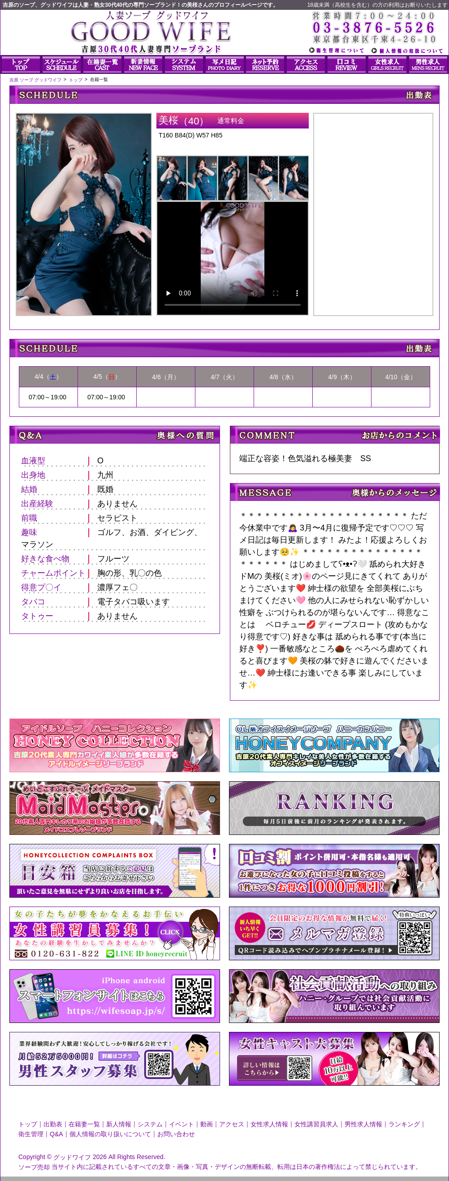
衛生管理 (30, 1134)
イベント (181, 1124)
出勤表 (52, 1124)
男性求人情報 (363, 1124)
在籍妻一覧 (84, 1124)
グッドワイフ (72, 1157)
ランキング (404, 1124)
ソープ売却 (34, 1166)
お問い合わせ (176, 1134)
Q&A (56, 1134)
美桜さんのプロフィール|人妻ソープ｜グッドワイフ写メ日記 (373, 206)
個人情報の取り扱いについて (110, 1134)
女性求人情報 (269, 1124)
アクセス (231, 1124)
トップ (27, 1124)
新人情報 (118, 1124)
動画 (206, 1124)
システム (150, 1124)
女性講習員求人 (316, 1124)
